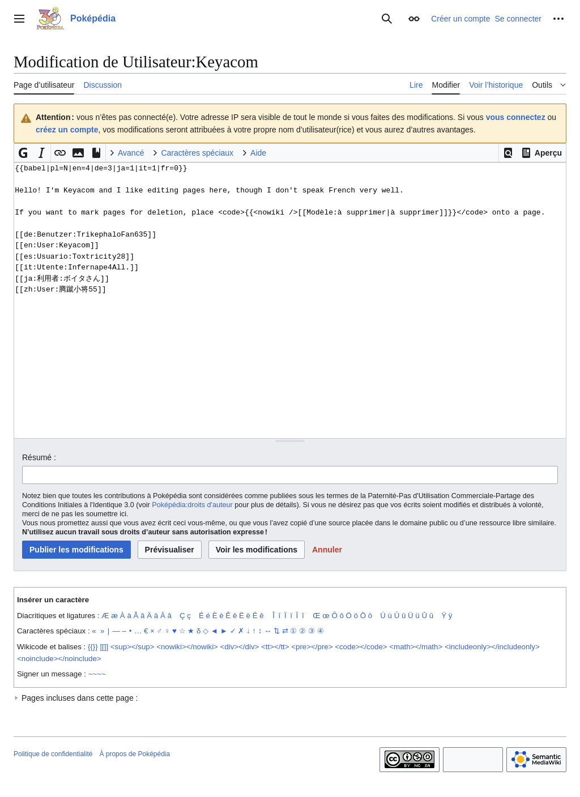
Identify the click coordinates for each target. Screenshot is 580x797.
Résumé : (39, 457)
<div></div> (239, 646)
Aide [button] (258, 152)
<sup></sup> (132, 646)
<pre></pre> (311, 646)
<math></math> (415, 646)
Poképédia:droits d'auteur (192, 505)
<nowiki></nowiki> (187, 646)
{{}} (93, 646)
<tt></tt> (275, 646)
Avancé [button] (131, 152)
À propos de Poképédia (134, 754)
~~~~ (97, 674)
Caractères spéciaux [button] (197, 152)
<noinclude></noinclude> (59, 658)
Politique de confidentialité (53, 754)
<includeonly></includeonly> (492, 646)
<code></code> (361, 646)
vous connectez (515, 117)
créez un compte (67, 129)
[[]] (104, 646)
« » (98, 631)
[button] (508, 153)
